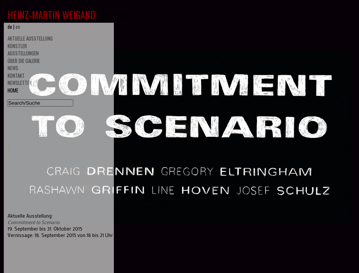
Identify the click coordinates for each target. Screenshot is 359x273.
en (18, 26)
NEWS (13, 68)
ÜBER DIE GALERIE (24, 60)
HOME (13, 90)
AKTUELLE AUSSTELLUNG (30, 38)
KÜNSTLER (17, 46)
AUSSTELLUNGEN (23, 53)
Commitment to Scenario (34, 222)
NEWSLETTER (20, 82)
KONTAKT (16, 75)
